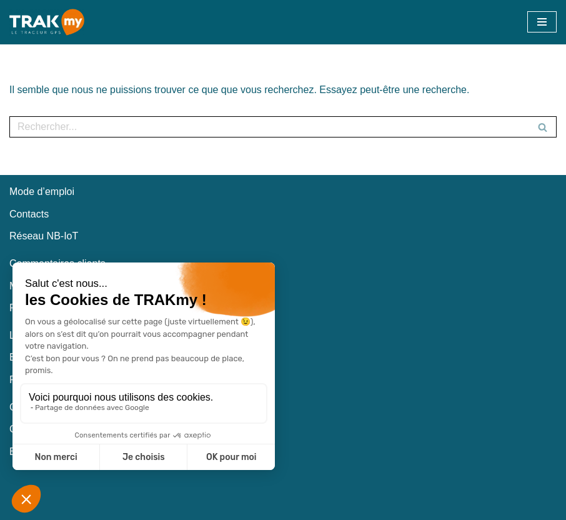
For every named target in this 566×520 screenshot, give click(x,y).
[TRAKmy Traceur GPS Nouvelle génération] (46, 22)
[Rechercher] (269, 127)
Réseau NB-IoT (43, 236)
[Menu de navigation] (542, 21)
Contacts (29, 214)
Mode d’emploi (41, 191)
